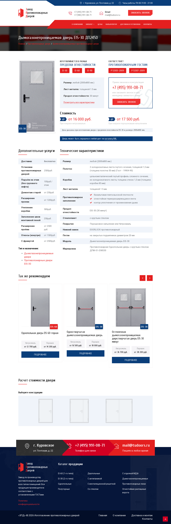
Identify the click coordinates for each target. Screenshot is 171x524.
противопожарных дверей (64, 515)
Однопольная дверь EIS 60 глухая (39, 333)
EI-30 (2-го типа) (65, 478)
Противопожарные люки (134, 484)
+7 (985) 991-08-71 (83, 15)
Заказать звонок (140, 13)
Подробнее (40, 354)
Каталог (90, 24)
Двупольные (94, 473)
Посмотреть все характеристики (79, 102)
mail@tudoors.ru (112, 15)
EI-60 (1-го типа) (65, 473)
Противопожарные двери (39, 43)
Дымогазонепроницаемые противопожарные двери (76, 43)
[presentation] (142, 278)
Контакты (148, 24)
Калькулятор (111, 24)
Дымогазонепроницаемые (135, 478)
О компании (77, 24)
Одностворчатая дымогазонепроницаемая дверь (84, 332)
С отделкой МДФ (130, 473)
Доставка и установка (130, 24)
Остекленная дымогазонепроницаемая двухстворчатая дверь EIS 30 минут (128, 332)
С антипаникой (95, 478)
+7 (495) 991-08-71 (83, 12)
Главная (22, 43)
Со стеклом (93, 489)
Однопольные (64, 484)
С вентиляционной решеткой (101, 484)
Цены (100, 24)
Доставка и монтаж (142, 515)
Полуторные (64, 489)
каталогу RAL (111, 138)
